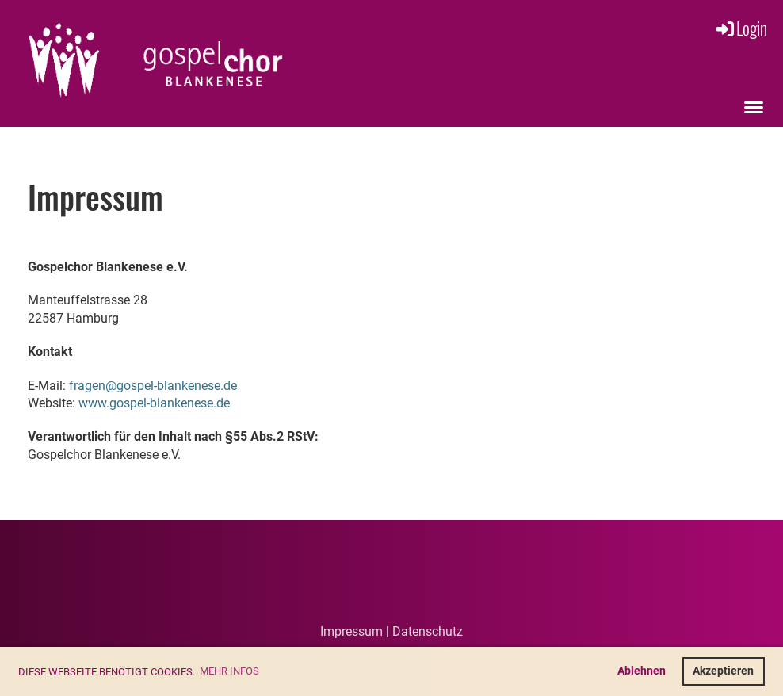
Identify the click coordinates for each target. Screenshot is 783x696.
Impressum (351, 631)
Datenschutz (427, 631)
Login (740, 27)
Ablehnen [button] (641, 671)
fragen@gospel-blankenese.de (153, 385)
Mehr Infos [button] (229, 671)
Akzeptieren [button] (723, 671)
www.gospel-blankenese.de (154, 403)
